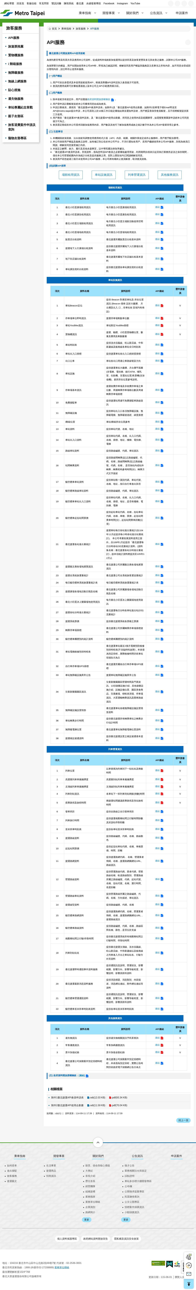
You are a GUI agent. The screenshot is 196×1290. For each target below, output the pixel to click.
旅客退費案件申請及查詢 (22, 127)
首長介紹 (90, 1176)
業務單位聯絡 (92, 1202)
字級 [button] (177, 3)
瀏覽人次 (180, 1277)
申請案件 (182, 13)
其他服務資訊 (169, 174)
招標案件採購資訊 (134, 1207)
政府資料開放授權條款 (98, 99)
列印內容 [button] (188, 42)
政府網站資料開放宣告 (95, 1238)
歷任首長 (90, 1181)
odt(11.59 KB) (97, 1105)
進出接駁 (12, 1170)
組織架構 (90, 1191)
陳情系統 (69, 3)
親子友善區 (15, 116)
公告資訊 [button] (156, 13)
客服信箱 (31, 3)
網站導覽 (9, 3)
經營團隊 (90, 1186)
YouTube (135, 3)
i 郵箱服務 (15, 64)
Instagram (122, 3)
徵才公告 (129, 1165)
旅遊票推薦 (15, 46)
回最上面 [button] (189, 1284)
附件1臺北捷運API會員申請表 (67, 1097)
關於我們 (98, 1156)
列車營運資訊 (136, 174)
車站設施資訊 (103, 174)
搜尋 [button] (191, 3)
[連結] (82, 1075)
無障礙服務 (15, 72)
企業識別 (90, 1207)
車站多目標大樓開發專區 (138, 1181)
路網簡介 (90, 1212)
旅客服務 (14, 28)
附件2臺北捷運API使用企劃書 (67, 1105)
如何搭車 (12, 1165)
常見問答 (44, 3)
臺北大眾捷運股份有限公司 (22, 13)
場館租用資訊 (70, 174)
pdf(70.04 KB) (119, 1105)
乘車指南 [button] (85, 13)
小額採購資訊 (132, 1212)
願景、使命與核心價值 (97, 1165)
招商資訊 (51, 1176)
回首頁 (20, 3)
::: (3, 5)
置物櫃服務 (15, 55)
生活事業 (51, 1165)
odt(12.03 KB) (97, 1097)
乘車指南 (66, 28)
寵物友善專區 (17, 138)
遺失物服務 (15, 98)
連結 (157, 207)
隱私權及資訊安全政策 (126, 1238)
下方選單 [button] (94, 1142)
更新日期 (153, 1277)
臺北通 (80, 3)
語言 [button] (170, 3)
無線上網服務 (17, 81)
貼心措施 (14, 90)
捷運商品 (51, 1170)
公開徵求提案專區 (134, 1191)
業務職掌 (90, 1196)
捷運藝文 (12, 1181)
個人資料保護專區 (67, 1238)
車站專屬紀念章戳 (20, 107)
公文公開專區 (132, 1202)
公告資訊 (137, 1156)
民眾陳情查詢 (132, 1196)
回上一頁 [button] (183, 1120)
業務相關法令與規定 (136, 1170)
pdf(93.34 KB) (119, 1097)
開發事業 (58, 1156)
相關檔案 (56, 1089)
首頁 (54, 28)
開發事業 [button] (109, 13)
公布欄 (128, 1186)
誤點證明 (129, 1176)
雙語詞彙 (56, 3)
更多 (86, 1219)
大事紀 (89, 1170)
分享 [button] (184, 3)
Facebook (109, 3)
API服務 (13, 37)
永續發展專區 (93, 3)
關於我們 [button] (132, 13)
